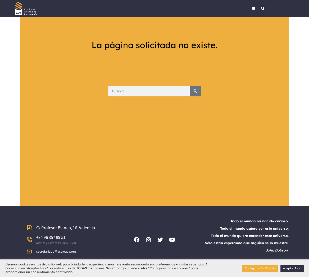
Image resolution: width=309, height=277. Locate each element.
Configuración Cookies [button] (260, 268)
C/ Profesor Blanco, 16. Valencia (65, 228)
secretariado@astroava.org (56, 251)
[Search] (195, 91)
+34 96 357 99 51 (50, 237)
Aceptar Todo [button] (292, 268)
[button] (263, 8)
